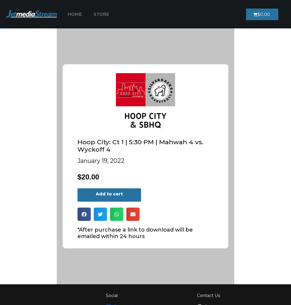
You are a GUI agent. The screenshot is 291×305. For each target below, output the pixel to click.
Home (75, 14)
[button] (84, 214)
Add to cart (109, 194)
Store (101, 14)
